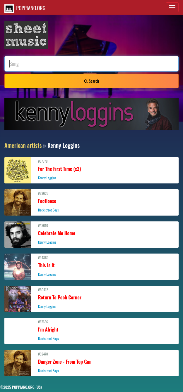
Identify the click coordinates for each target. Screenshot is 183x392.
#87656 (91, 330)
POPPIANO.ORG (24, 8)
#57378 (91, 169)
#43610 (91, 233)
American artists (23, 145)
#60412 (91, 298)
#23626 (91, 201)
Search (91, 81)
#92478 (91, 362)
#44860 (91, 266)
